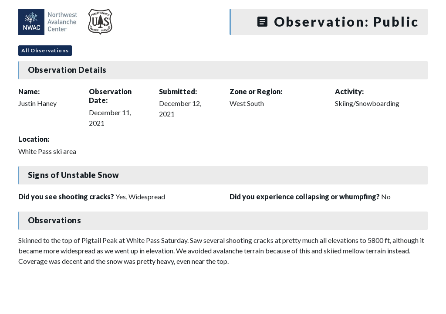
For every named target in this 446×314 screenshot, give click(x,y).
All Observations (45, 50)
